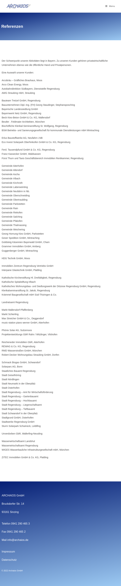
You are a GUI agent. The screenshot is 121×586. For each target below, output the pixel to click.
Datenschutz (9, 559)
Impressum (8, 551)
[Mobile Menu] (110, 6)
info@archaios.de (17, 540)
